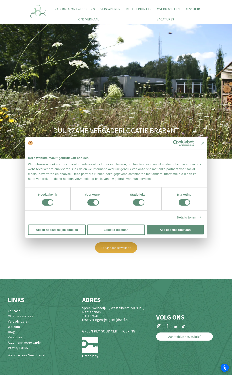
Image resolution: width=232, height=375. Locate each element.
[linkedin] (175, 326)
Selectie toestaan (116, 229)
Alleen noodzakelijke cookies (57, 229)
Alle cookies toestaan (175, 229)
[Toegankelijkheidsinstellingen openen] (225, 368)
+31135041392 (93, 315)
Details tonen (186, 217)
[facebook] (167, 326)
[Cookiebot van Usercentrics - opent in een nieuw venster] (176, 143)
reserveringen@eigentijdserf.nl (105, 319)
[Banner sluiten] (202, 143)
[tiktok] (183, 326)
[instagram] (159, 326)
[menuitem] (73, 9)
